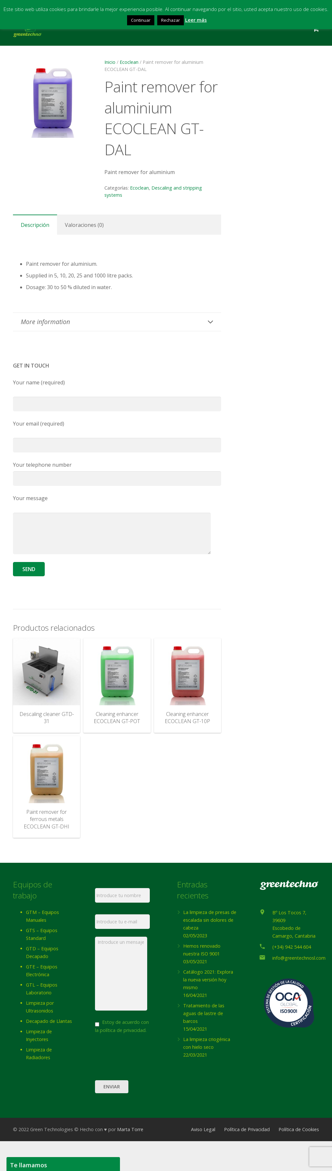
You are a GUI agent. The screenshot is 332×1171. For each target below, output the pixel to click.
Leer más (196, 20)
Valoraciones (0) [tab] (84, 224)
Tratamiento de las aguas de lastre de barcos (203, 1013)
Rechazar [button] (170, 20)
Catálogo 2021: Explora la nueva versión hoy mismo (208, 979)
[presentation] (144, 1084)
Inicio (109, 62)
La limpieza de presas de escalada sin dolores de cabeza (209, 920)
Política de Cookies (299, 1159)
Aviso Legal (203, 1159)
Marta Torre (130, 1159)
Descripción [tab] (35, 224)
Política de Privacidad (247, 1159)
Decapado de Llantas (49, 1021)
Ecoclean (129, 62)
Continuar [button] (140, 20)
